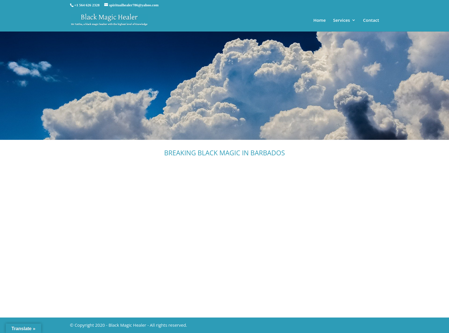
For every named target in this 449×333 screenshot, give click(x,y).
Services (341, 20)
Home (319, 20)
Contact (371, 20)
